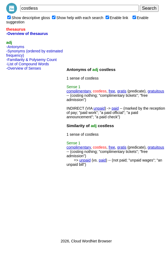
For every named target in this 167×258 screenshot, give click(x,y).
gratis (121, 91)
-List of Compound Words (27, 64)
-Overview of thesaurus (27, 33)
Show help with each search (77, 18)
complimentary (79, 91)
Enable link (117, 18)
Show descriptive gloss (28, 18)
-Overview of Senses (23, 68)
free (112, 91)
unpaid (99, 108)
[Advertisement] (27, 153)
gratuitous (156, 91)
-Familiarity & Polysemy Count (31, 60)
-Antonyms (15, 47)
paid (115, 108)
